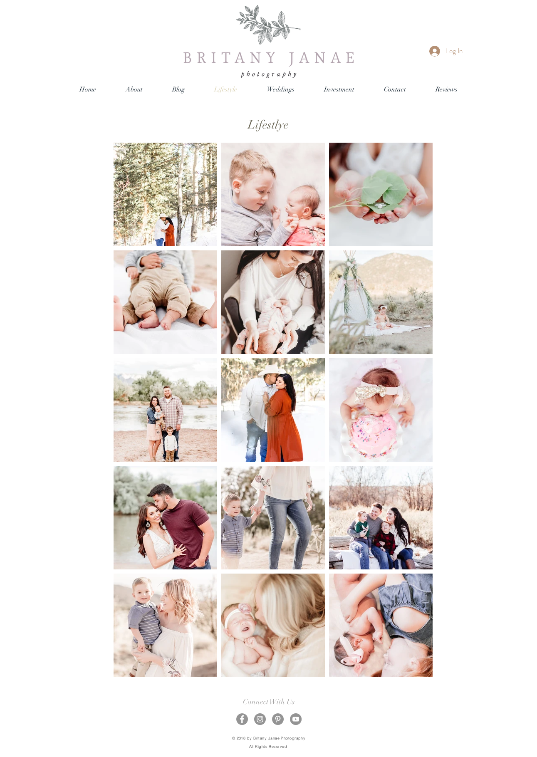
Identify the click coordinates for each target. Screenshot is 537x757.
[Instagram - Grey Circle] (260, 719)
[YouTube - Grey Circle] (296, 719)
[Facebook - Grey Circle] (242, 719)
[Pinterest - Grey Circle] (278, 719)
